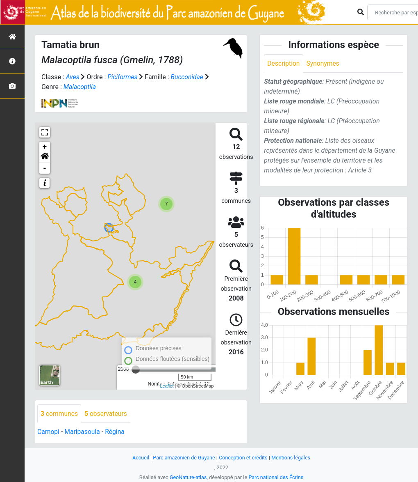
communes (60, 414)
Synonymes (324, 63)
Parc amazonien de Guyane (183, 457)
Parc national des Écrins (276, 477)
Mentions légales (292, 457)
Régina (116, 432)
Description (283, 63)
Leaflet (166, 385)
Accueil (139, 457)
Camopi (48, 432)
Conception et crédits (243, 457)
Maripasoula (83, 432)
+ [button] (45, 147)
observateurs (107, 414)
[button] (44, 157)
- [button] (45, 168)
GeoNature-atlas (187, 477)
